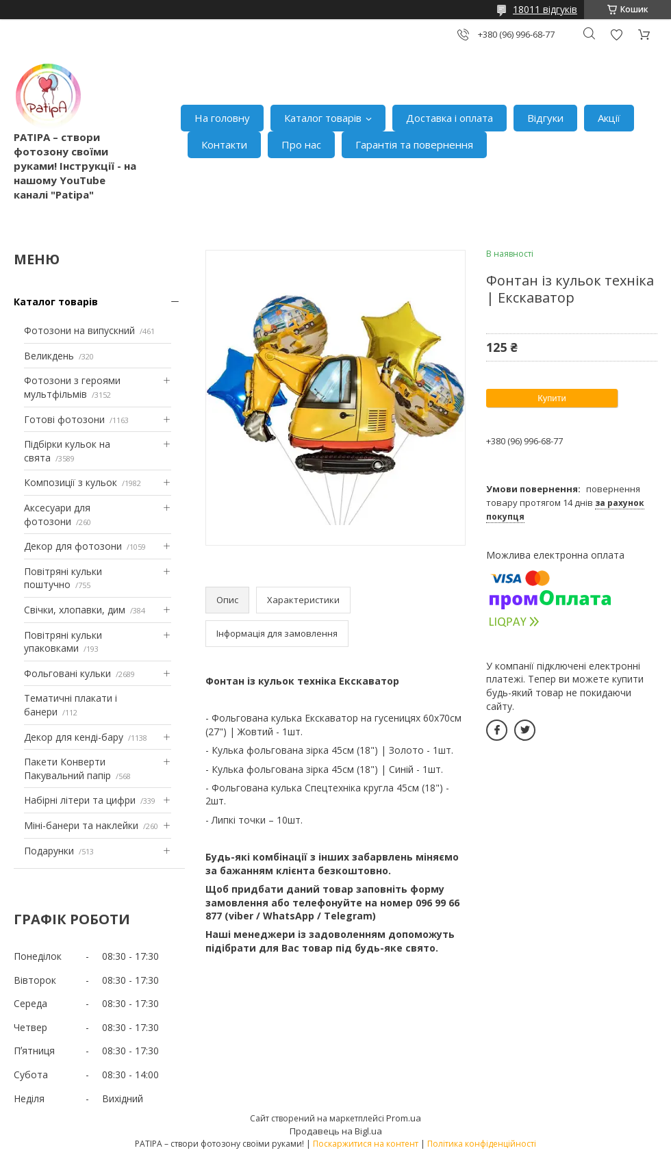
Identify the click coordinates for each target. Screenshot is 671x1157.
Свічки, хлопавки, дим (74, 609)
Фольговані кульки (67, 673)
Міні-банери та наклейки (81, 825)
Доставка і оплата (449, 118)
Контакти (224, 144)
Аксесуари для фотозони (57, 514)
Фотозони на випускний (79, 330)
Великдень (49, 355)
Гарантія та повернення (414, 144)
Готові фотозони (64, 419)
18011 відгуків (545, 9)
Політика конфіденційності (481, 1143)
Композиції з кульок (70, 482)
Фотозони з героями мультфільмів (72, 387)
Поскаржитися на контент (365, 1143)
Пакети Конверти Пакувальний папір (67, 768)
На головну (222, 118)
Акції (609, 118)
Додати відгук (616, 34)
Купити (551, 398)
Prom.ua (403, 1118)
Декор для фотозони (73, 545)
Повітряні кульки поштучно (63, 578)
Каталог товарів (323, 118)
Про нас (301, 144)
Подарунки (49, 850)
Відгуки (545, 118)
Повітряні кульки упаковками (63, 641)
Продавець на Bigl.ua (336, 1131)
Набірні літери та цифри (80, 799)
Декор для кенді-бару (73, 736)
